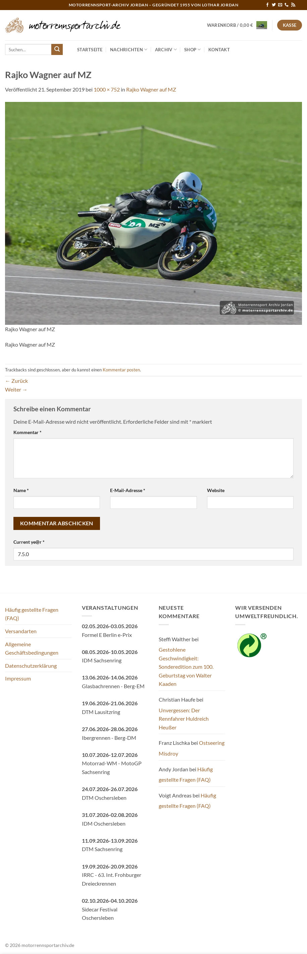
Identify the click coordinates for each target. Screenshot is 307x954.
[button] (237, 25)
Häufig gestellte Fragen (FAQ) (31, 613)
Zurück (16, 380)
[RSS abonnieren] (293, 5)
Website (215, 490)
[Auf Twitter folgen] (274, 5)
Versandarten (21, 631)
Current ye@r (29, 542)
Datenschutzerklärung (31, 665)
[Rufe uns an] (287, 5)
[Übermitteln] (57, 49)
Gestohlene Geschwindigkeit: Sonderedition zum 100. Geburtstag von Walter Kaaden (186, 666)
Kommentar (27, 432)
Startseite (90, 49)
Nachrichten (128, 49)
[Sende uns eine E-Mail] (280, 5)
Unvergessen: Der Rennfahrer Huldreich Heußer (184, 718)
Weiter (16, 389)
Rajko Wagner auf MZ (151, 89)
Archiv (166, 49)
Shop (192, 49)
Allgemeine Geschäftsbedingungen (31, 648)
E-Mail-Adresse (127, 490)
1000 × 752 (107, 89)
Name (21, 490)
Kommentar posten (121, 369)
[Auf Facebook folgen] (267, 5)
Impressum (18, 678)
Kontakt (219, 49)
